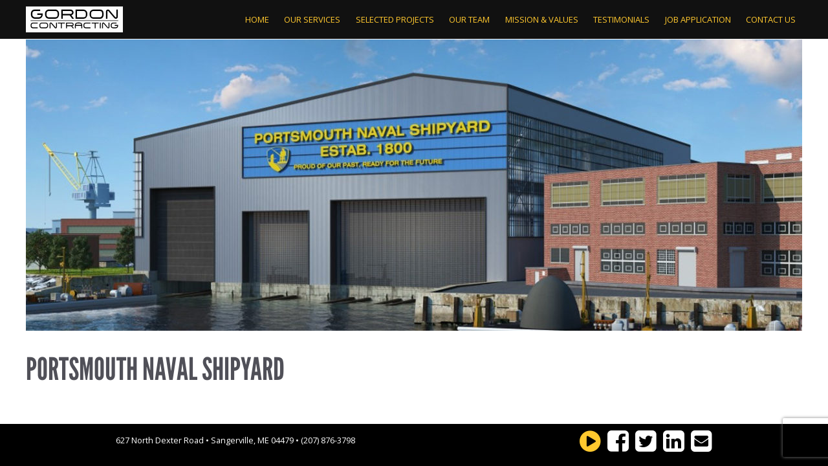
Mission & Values (541, 19)
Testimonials (621, 19)
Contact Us (771, 19)
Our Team (469, 19)
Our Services (312, 19)
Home (257, 19)
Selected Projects (395, 19)
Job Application (698, 19)
